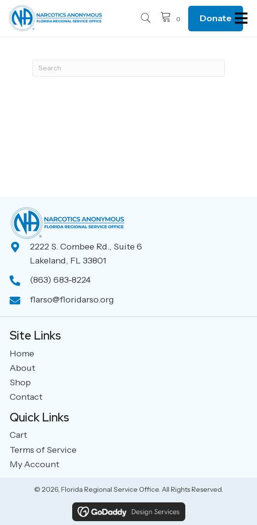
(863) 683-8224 (60, 280)
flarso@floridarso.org (72, 299)
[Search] (128, 68)
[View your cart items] (171, 18)
